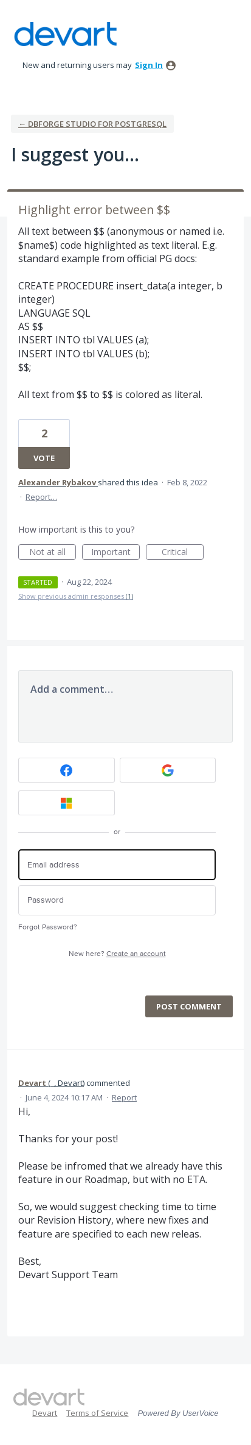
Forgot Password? (47, 927)
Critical (183, 553)
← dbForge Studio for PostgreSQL (92, 123)
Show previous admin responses (75, 596)
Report (124, 1097)
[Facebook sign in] (66, 770)
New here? (117, 953)
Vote (44, 458)
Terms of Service (97, 1412)
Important (115, 553)
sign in (149, 64)
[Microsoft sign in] (66, 802)
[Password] (117, 900)
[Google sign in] (168, 770)
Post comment (189, 1006)
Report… (41, 496)
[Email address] (117, 864)
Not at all (53, 553)
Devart (44, 1412)
